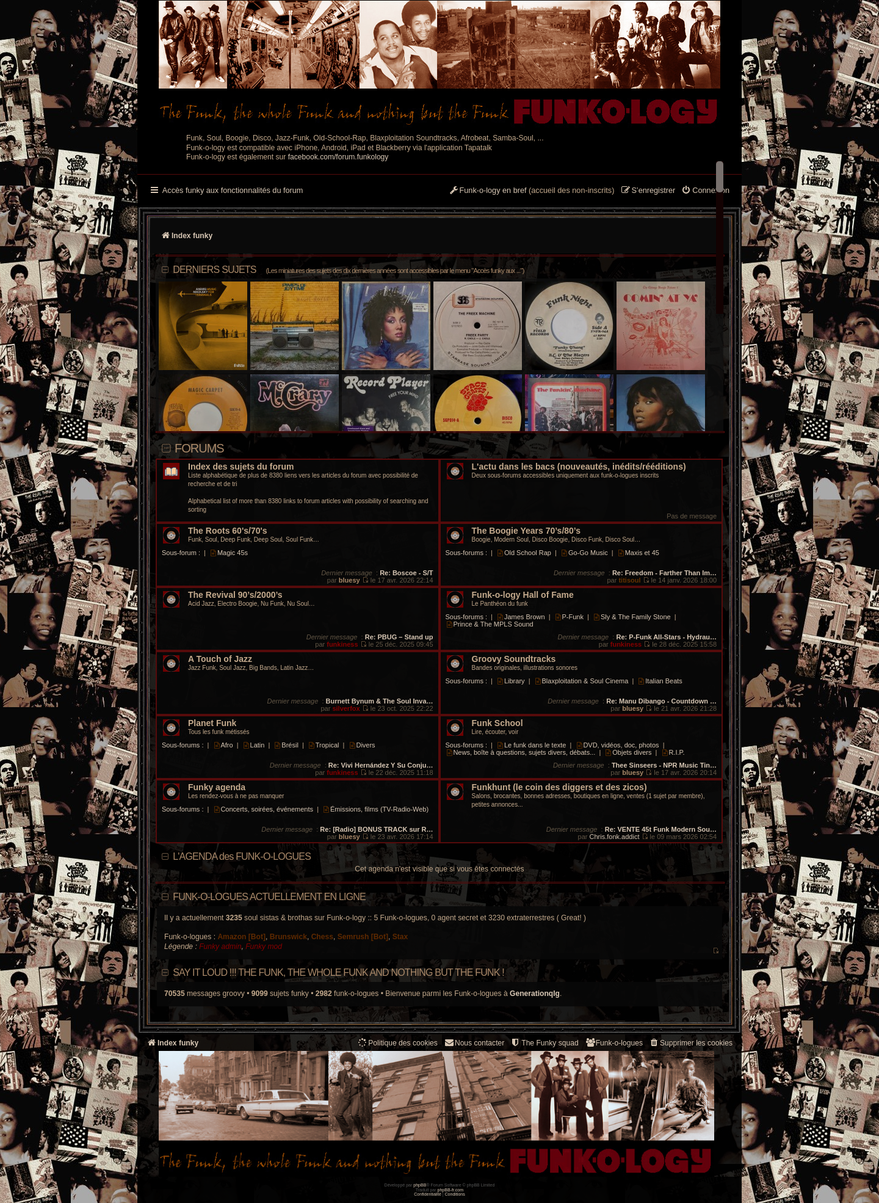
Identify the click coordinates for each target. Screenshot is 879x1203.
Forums (199, 448)
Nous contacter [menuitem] (474, 1042)
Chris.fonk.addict (615, 836)
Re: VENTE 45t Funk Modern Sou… (661, 829)
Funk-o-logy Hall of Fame (523, 595)
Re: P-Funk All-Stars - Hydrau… (666, 637)
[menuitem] (705, 191)
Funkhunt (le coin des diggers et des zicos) (559, 787)
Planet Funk (212, 723)
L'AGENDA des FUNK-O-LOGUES (242, 856)
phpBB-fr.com (451, 1190)
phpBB (419, 1185)
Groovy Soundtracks (514, 659)
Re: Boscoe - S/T (406, 572)
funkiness (342, 644)
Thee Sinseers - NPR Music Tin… (664, 765)
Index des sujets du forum (241, 466)
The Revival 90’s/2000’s (235, 595)
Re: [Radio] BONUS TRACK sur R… (376, 829)
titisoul (629, 580)
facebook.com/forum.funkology (338, 157)
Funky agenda (216, 787)
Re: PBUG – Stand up (399, 637)
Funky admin (220, 946)
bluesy (349, 580)
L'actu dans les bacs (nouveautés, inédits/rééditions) (579, 466)
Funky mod (263, 946)
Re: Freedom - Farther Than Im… (664, 572)
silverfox (346, 708)
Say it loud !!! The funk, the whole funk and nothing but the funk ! (338, 972)
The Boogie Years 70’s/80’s (526, 531)
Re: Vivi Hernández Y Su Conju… (380, 765)
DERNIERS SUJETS (348, 269)
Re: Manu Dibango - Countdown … (661, 701)
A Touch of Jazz (220, 659)
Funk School (497, 723)
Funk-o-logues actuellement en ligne (269, 897)
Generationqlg (535, 993)
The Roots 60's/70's (227, 531)
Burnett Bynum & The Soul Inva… (379, 701)
